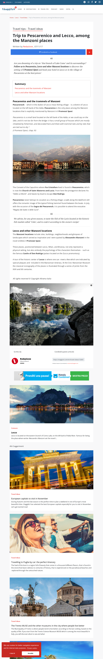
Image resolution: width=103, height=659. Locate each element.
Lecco (17, 18)
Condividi (48, 52)
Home (11, 18)
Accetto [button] (30, 653)
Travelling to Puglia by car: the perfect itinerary (33, 562)
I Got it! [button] (12, 653)
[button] (8, 2)
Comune (14, 428)
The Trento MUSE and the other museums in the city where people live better (47, 625)
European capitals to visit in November (29, 498)
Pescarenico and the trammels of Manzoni (33, 88)
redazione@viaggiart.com (72, 363)
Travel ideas (23, 18)
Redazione (28, 46)
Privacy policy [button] (32, 648)
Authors (27, 2)
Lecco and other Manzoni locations (30, 92)
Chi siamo (18, 2)
